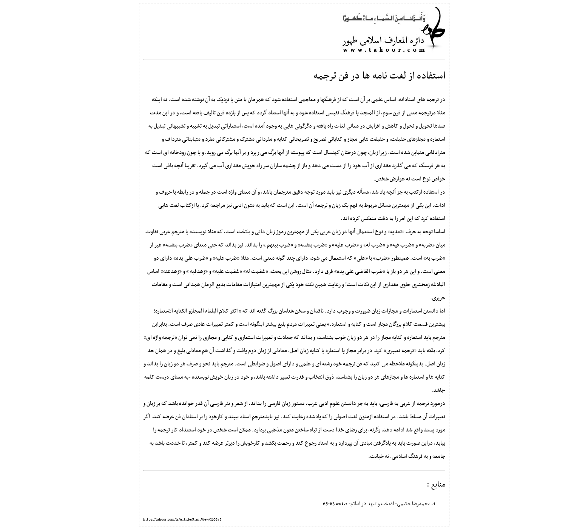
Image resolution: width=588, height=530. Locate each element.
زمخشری (421, 285)
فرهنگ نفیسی (340, 113)
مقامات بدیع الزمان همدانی (213, 285)
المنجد (367, 113)
